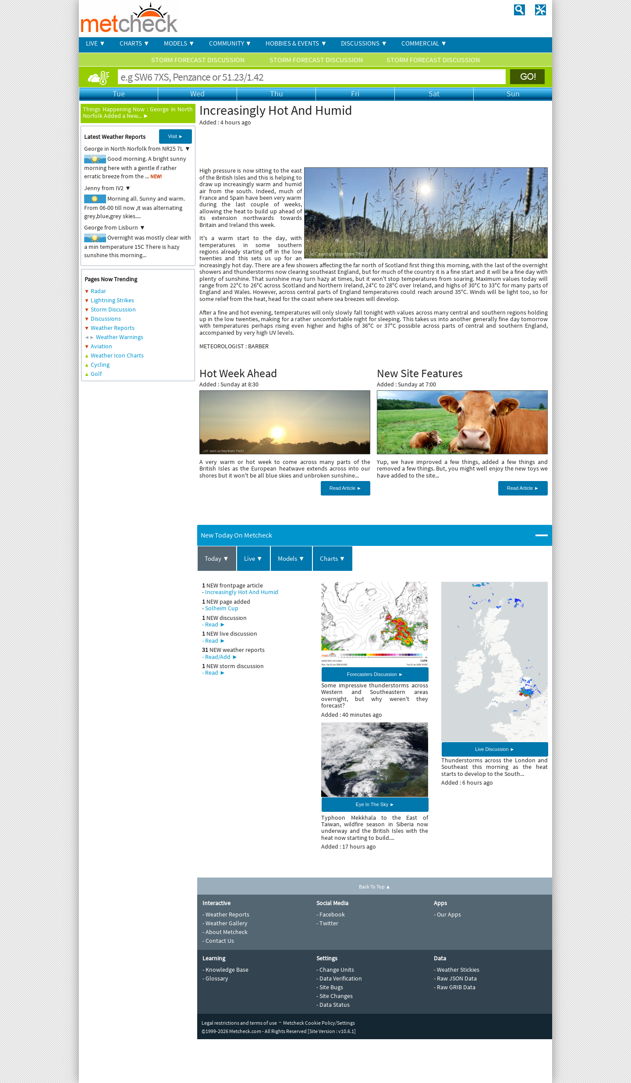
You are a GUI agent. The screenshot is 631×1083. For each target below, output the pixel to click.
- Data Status (333, 1005)
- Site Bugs (329, 987)
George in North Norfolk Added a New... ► (138, 112)
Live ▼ (253, 558)
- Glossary (215, 978)
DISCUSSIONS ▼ (364, 43)
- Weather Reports (225, 914)
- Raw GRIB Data (454, 987)
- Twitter (327, 923)
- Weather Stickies (456, 969)
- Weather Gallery (225, 923)
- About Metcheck (225, 932)
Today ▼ (217, 558)
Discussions (106, 318)
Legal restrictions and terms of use (239, 1022)
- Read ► (214, 624)
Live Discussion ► (494, 749)
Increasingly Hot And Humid (241, 592)
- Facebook (330, 914)
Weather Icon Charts (117, 355)
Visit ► (175, 136)
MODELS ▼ (179, 43)
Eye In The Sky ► (375, 804)
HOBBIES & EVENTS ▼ (296, 43)
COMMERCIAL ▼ (424, 43)
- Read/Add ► (220, 657)
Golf (96, 374)
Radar (98, 291)
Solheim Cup (221, 608)
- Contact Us (218, 941)
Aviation (101, 346)
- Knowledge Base (225, 969)
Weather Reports (113, 328)
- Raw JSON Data (455, 978)
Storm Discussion (113, 309)
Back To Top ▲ (375, 886)
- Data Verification (339, 978)
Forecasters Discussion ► (375, 674)
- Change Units (335, 969)
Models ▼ (291, 558)
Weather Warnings (119, 337)
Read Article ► (346, 488)
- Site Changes (334, 996)
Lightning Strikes (112, 300)
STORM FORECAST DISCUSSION (198, 59)
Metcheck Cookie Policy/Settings (319, 1022)
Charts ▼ (333, 558)
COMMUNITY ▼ (230, 43)
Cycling (100, 364)
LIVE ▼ (96, 43)
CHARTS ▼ (135, 43)
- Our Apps (447, 914)
